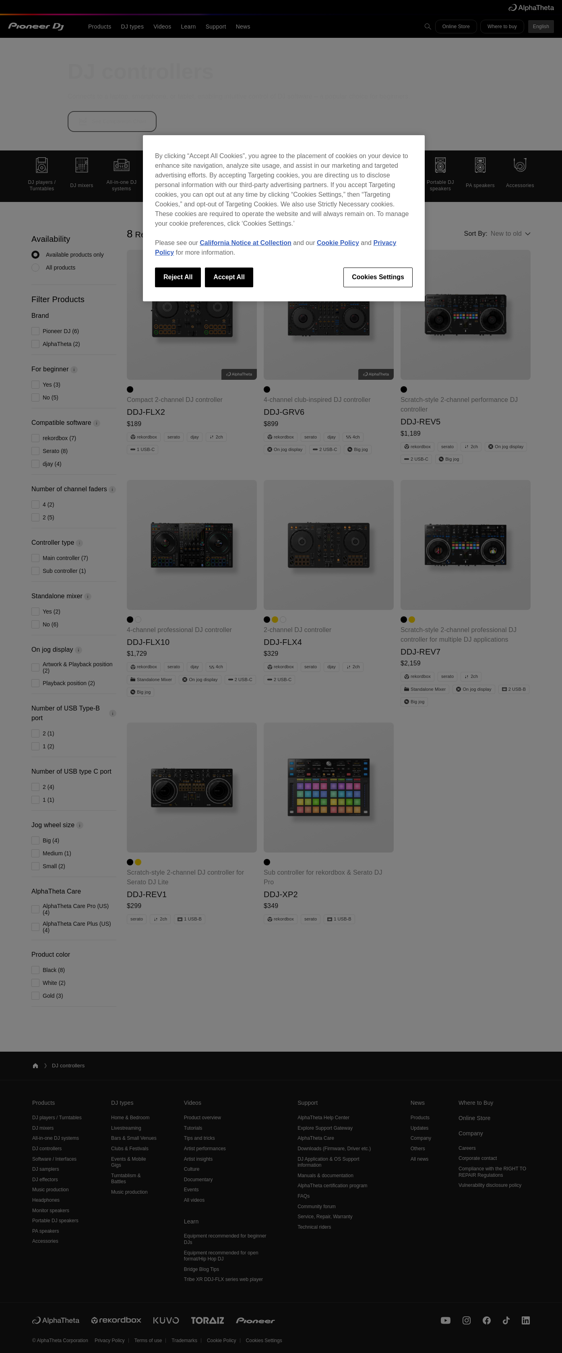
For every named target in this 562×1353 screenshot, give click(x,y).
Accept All (229, 277)
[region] (284, 218)
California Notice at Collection (245, 242)
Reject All (177, 277)
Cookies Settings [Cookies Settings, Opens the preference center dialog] (378, 277)
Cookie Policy (338, 242)
